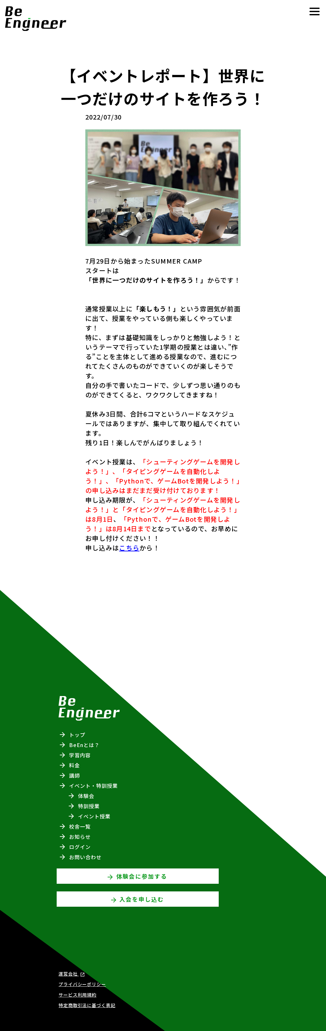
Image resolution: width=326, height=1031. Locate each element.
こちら (129, 547)
